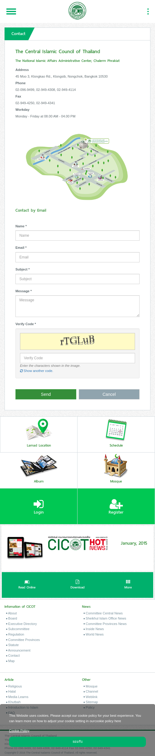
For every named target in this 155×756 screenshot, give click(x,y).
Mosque (90, 686)
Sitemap (91, 702)
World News (94, 634)
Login (39, 507)
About (11, 613)
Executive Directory (21, 624)
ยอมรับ (78, 741)
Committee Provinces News (105, 624)
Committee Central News (103, 613)
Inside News (94, 629)
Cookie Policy (19, 730)
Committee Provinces (23, 640)
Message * (23, 291)
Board (11, 618)
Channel (91, 691)
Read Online (26, 585)
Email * (21, 247)
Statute (12, 645)
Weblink (90, 697)
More (128, 585)
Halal (11, 691)
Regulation (15, 634)
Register (116, 507)
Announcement (18, 650)
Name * (21, 226)
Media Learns (17, 697)
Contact (13, 655)
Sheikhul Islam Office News (105, 618)
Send (46, 394)
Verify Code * (25, 324)
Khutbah (13, 702)
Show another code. (36, 371)
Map (10, 661)
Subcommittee (17, 629)
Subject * (22, 269)
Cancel (109, 394)
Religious (14, 686)
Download (77, 585)
